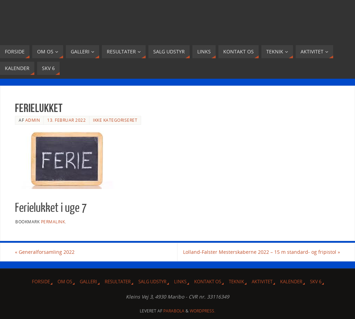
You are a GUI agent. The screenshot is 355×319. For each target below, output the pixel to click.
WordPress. (202, 311)
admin (32, 120)
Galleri (88, 282)
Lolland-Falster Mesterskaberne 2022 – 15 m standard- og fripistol (261, 252)
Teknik (236, 282)
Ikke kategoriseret (115, 120)
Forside (41, 282)
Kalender (291, 282)
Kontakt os (207, 282)
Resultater (118, 282)
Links (180, 282)
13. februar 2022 (66, 120)
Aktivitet (262, 282)
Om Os (65, 282)
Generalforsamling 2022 (45, 252)
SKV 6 (315, 282)
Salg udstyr (152, 282)
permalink (53, 221)
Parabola (173, 311)
